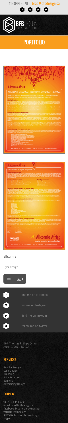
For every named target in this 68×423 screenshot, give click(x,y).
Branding (8, 374)
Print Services (11, 377)
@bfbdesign (19, 412)
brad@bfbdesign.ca (46, 3)
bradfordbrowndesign (27, 408)
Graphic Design (12, 367)
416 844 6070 (18, 3)
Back (15, 279)
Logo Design (10, 370)
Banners (8, 380)
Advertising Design (14, 384)
